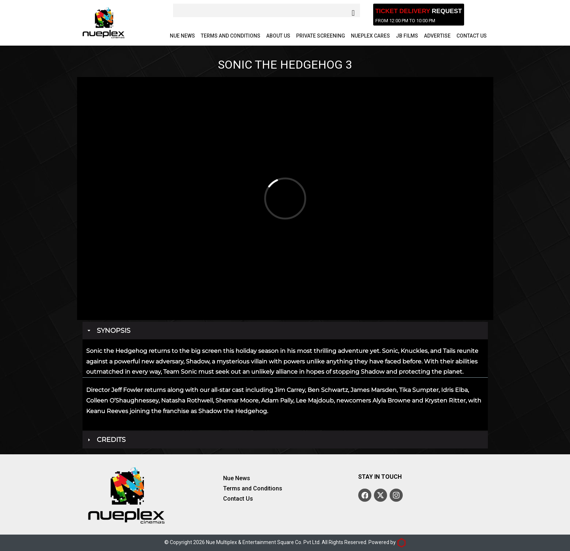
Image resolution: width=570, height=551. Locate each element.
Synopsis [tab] (108, 331)
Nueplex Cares (370, 36)
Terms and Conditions (230, 36)
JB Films (407, 36)
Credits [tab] (106, 440)
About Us (278, 36)
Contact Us (471, 36)
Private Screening (320, 36)
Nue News (182, 36)
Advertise (437, 36)
